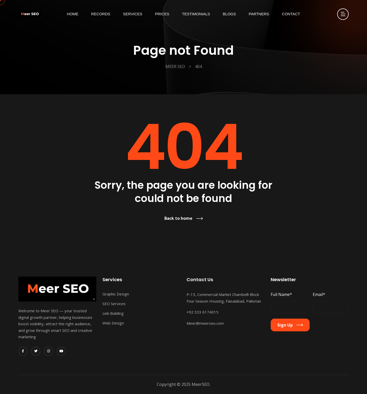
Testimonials (196, 14)
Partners (259, 14)
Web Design (113, 322)
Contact (291, 14)
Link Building (113, 313)
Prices (162, 14)
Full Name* (281, 294)
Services (132, 14)
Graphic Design (115, 293)
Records (100, 14)
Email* (319, 294)
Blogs (229, 14)
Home (72, 14)
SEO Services (114, 303)
